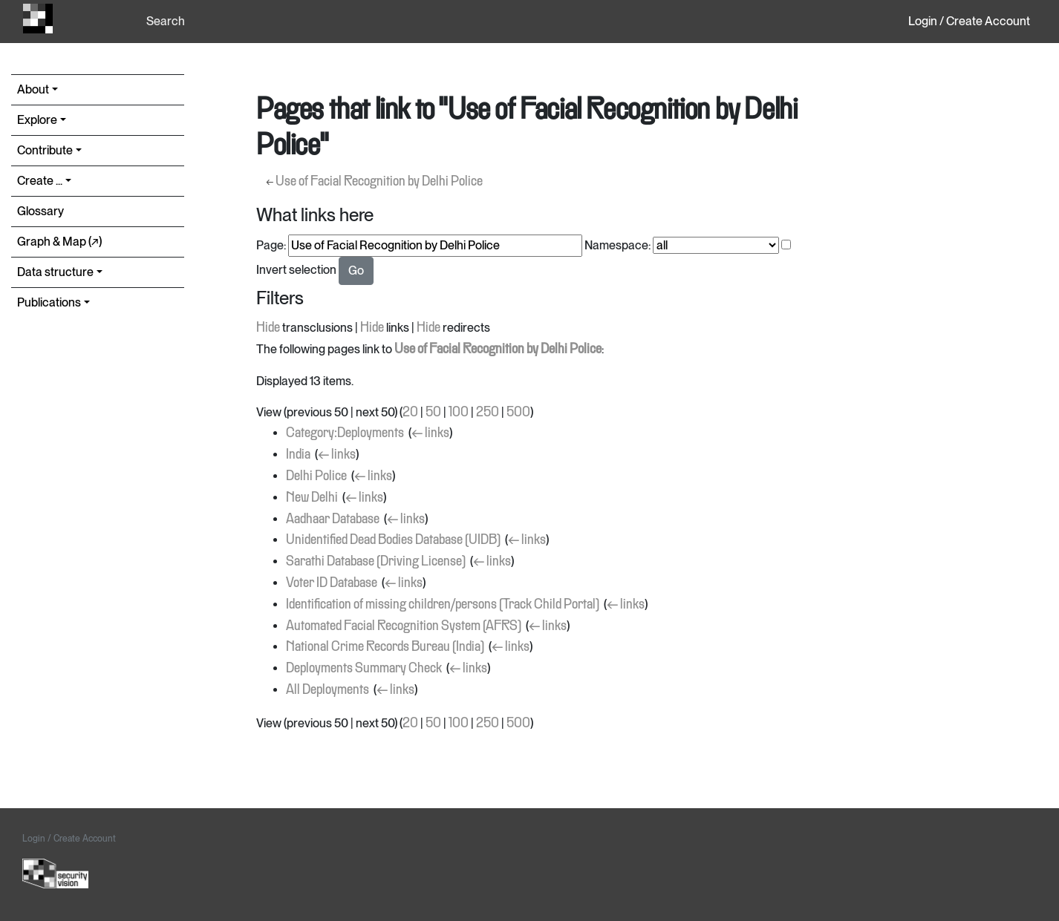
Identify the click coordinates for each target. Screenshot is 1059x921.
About (33, 89)
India (298, 455)
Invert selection (296, 270)
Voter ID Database (331, 583)
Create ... (39, 181)
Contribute (45, 150)
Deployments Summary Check (364, 668)
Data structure (55, 272)
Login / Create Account (969, 21)
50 (433, 412)
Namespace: (617, 245)
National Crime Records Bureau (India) (385, 647)
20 (410, 412)
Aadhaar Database (332, 519)
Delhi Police (316, 476)
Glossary (40, 211)
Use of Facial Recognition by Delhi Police (379, 182)
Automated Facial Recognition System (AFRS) (403, 626)
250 (487, 412)
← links (430, 433)
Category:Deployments (345, 433)
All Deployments (327, 690)
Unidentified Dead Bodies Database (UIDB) (393, 540)
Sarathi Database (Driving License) (376, 561)
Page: (271, 245)
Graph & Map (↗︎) (59, 242)
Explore (37, 120)
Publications (49, 302)
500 (518, 412)
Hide (268, 328)
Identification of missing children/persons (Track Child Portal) (442, 605)
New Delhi (312, 498)
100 (459, 412)
